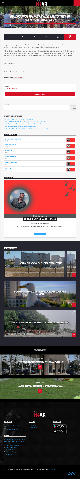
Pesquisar (6, 104)
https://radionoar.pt (13, 426)
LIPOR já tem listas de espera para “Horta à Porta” (19, 119)
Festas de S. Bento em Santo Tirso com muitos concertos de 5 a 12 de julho (26, 128)
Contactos (9, 454)
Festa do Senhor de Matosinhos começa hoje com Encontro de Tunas (24, 124)
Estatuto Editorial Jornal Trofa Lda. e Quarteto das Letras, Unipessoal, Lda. (15, 441)
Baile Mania (8, 168)
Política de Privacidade (12, 445)
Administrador (11, 88)
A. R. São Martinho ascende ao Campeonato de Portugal (40, 386)
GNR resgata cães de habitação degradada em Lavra (20, 126)
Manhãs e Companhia (11, 145)
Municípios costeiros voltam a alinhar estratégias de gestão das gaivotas (26, 121)
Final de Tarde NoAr (11, 162)
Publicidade (9, 449)
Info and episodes (40, 234)
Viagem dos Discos (10, 157)
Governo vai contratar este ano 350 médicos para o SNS (40, 362)
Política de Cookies (11, 447)
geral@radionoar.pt (13, 429)
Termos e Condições (12, 452)
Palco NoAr (8, 151)
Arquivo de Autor (40, 94)
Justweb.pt (51, 469)
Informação (18, 78)
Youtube (33, 430)
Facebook (33, 425)
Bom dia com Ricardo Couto (13, 139)
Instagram (34, 427)
